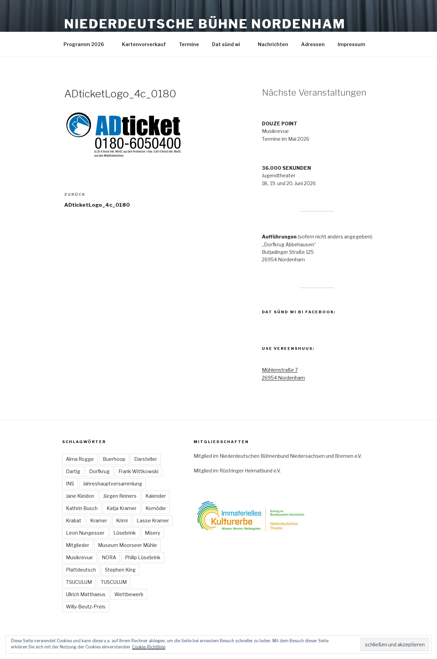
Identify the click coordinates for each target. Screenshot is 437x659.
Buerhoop (114, 459)
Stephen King (120, 570)
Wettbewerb (128, 594)
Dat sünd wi (229, 44)
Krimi (122, 520)
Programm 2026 (87, 44)
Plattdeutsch (81, 570)
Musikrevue (79, 557)
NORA (109, 557)
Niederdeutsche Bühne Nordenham (204, 23)
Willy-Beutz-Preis (85, 606)
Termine (189, 44)
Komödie (155, 508)
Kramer (98, 520)
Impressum (355, 44)
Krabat (73, 520)
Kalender (155, 496)
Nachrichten (273, 44)
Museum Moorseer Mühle (127, 545)
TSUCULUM (79, 582)
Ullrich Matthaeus (85, 594)
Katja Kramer (122, 508)
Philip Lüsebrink (142, 557)
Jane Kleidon (80, 496)
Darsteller (145, 459)
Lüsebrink (124, 533)
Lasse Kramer (153, 520)
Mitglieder (77, 545)
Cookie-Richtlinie (148, 646)
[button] (124, 134)
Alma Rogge (80, 459)
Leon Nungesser (85, 533)
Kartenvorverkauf (144, 44)
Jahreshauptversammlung (112, 483)
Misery (152, 533)
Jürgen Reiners (120, 496)
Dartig (73, 471)
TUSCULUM (114, 582)
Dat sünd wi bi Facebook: (299, 312)
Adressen (313, 44)
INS (70, 483)
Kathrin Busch (82, 508)
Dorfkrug (99, 471)
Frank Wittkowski (138, 471)
